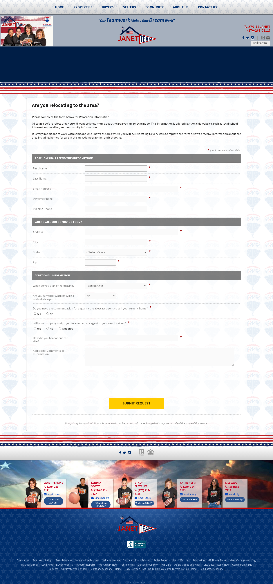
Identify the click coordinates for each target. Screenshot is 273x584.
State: (36, 252)
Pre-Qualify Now (107, 564)
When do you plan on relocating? (53, 285)
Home (59, 7)
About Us (181, 7)
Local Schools (143, 560)
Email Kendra (100, 497)
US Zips (166, 564)
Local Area (47, 564)
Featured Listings (42, 560)
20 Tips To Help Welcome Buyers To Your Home (170, 569)
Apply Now (223, 564)
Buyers (108, 7)
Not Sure (66, 328)
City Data (209, 564)
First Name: (40, 168)
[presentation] (136, 384)
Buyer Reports (64, 564)
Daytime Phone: (43, 198)
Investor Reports (85, 564)
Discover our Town (148, 564)
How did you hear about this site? (50, 339)
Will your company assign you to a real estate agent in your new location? (79, 323)
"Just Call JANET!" (53, 501)
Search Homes (64, 560)
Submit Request (137, 403)
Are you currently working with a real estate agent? (53, 297)
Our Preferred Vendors (74, 569)
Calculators (23, 560)
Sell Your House (111, 560)
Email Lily (232, 494)
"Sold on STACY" (144, 503)
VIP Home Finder (217, 560)
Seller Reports (162, 560)
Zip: (35, 262)
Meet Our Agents (239, 560)
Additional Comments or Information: (48, 352)
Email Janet (52, 494)
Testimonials (127, 564)
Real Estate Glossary (211, 569)
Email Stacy (143, 497)
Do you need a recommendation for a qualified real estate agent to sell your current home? (90, 308)
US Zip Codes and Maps (187, 564)
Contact (127, 560)
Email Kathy (188, 494)
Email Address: (42, 188)
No (49, 314)
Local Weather (181, 560)
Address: (38, 232)
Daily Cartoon (132, 569)
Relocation (198, 560)
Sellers (129, 7)
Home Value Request (87, 560)
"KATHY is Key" (190, 499)
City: (36, 242)
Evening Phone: (43, 209)
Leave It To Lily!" (235, 499)
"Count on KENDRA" (100, 504)
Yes (37, 314)
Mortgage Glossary (101, 569)
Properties (83, 7)
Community (154, 7)
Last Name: (40, 178)
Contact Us (207, 7)
